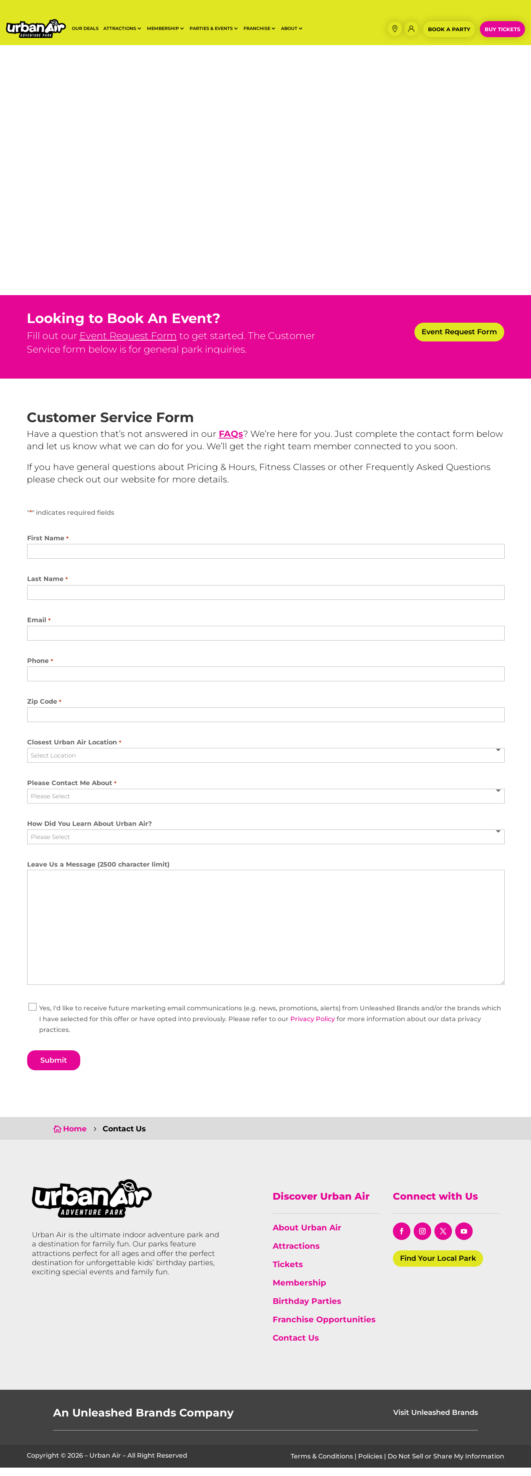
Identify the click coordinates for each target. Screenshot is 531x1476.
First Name (48, 547)
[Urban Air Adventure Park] (92, 1224)
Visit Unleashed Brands (435, 1421)
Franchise (257, 28)
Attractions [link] (296, 1255)
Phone (40, 669)
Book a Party (449, 29)
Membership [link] (299, 1291)
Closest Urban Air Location (74, 751)
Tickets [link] (288, 1273)
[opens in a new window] (401, 1240)
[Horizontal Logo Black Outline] (36, 36)
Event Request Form (128, 344)
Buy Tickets (502, 29)
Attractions (119, 28)
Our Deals (85, 28)
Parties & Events (211, 28)
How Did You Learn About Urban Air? (89, 832)
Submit (53, 1068)
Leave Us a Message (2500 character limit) (98, 873)
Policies (370, 1464)
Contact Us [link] (296, 1346)
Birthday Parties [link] (307, 1310)
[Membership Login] (411, 29)
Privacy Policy (312, 1028)
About (289, 28)
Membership (163, 28)
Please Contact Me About (72, 792)
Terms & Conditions (322, 1464)
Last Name (47, 587)
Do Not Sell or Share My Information (446, 1464)
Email (39, 628)
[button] (395, 29)
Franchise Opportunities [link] (324, 1328)
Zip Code (44, 710)
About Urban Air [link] (307, 1236)
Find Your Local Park (438, 1267)
